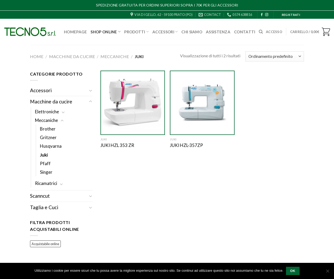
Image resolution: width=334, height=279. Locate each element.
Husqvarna (51, 146)
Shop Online (106, 31)
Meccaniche (114, 56)
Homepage (75, 31)
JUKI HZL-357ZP (186, 145)
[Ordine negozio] (274, 56)
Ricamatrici (46, 183)
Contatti (244, 31)
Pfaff (45, 163)
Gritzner (48, 137)
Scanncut (40, 196)
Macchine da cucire (72, 56)
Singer (46, 172)
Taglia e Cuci (44, 207)
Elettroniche (47, 111)
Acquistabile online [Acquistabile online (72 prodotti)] (45, 244)
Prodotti (136, 31)
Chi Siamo (191, 31)
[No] (327, 272)
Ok (292, 271)
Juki (44, 155)
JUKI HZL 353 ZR (117, 145)
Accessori (165, 31)
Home (36, 56)
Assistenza (218, 31)
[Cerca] (261, 32)
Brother (48, 129)
